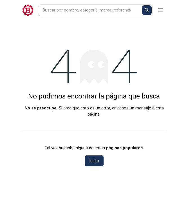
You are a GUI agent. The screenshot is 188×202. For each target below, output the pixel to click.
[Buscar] (147, 10)
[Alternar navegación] (160, 10)
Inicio (94, 160)
